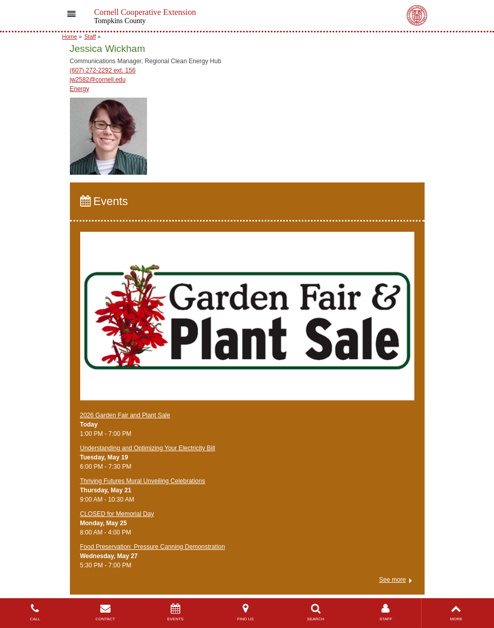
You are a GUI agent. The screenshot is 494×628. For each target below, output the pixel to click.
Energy (79, 89)
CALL (35, 612)
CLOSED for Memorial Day (117, 514)
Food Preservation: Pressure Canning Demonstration (152, 546)
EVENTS (175, 612)
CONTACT (104, 612)
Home (69, 36)
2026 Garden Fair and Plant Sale (125, 415)
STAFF (385, 612)
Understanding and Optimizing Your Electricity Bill (147, 448)
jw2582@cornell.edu (98, 79)
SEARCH (315, 612)
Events (104, 201)
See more (392, 579)
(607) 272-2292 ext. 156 (103, 70)
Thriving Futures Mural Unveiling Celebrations (142, 481)
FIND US (245, 612)
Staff (90, 36)
